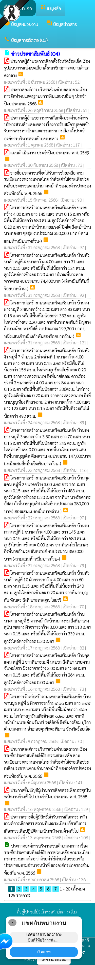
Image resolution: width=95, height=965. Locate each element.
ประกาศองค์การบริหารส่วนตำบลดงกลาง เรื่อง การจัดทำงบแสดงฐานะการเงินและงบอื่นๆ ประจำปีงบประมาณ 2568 (45, 96)
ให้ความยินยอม (53, 959)
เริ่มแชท (44, 952)
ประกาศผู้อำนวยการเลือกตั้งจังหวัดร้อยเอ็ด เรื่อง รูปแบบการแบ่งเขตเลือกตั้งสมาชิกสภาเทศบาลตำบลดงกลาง (47, 68)
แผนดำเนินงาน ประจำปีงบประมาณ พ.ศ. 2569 (49, 152)
